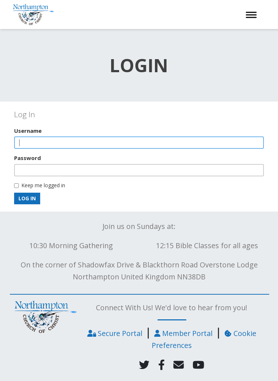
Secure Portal (114, 333)
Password (27, 157)
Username (28, 130)
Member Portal (183, 333)
